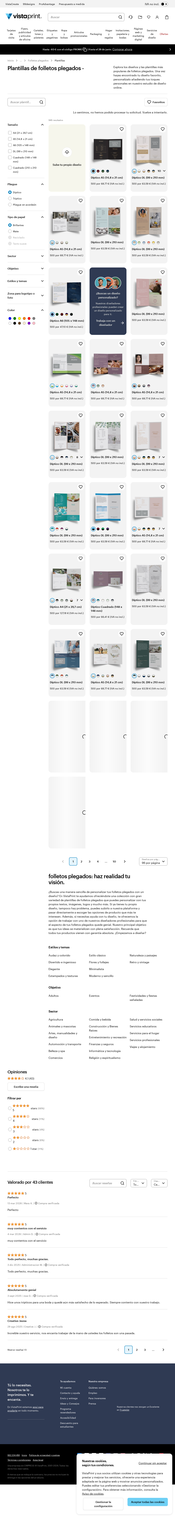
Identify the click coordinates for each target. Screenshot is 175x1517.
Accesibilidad (68, 1408)
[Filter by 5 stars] (9, 1098)
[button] (63, 852)
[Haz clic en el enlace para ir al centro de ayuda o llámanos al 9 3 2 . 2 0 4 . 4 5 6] (130, 17)
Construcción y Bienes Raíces (103, 1018)
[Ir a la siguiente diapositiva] (170, 49)
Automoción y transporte (65, 1034)
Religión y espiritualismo (104, 1048)
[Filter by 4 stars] (9, 1109)
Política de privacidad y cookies (44, 1445)
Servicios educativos (143, 1016)
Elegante (54, 959)
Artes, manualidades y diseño (63, 1025)
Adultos (54, 986)
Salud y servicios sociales (146, 1009)
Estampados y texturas (63, 966)
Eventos (94, 986)
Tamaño (13, 115)
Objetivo (13, 258)
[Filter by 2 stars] (10, 1130)
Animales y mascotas (62, 1016)
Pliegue (12, 174)
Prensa (92, 1393)
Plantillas (60, 60)
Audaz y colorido (59, 945)
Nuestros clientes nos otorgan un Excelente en (138, 1398)
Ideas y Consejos (69, 1393)
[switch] (159, 4)
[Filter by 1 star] (10, 1139)
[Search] (122, 1173)
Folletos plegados (38, 60)
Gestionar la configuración (103, 1504)
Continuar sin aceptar (153, 1463)
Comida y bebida (100, 1009)
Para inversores (97, 1388)
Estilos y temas (17, 271)
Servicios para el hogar (144, 1023)
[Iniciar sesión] (157, 17)
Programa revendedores (68, 1401)
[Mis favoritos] (148, 17)
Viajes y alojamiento (142, 1037)
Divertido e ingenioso (62, 952)
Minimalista (96, 959)
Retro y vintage (139, 952)
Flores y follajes (99, 952)
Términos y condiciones (19, 1450)
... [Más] (21, 60)
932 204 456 (14, 1445)
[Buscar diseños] (41, 102)
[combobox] (84, 17)
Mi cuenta (65, 1378)
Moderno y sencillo (101, 966)
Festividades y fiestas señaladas (143, 988)
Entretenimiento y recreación (108, 1027)
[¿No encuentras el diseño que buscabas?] (108, 291)
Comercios (56, 1048)
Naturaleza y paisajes (143, 945)
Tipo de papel (16, 207)
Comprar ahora (122, 49)
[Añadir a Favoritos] (121, 119)
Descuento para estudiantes (69, 1415)
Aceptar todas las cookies (147, 1501)
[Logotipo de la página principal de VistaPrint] (23, 17)
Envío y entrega (69, 1388)
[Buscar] (120, 17)
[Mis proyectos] (140, 17)
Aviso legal (38, 1450)
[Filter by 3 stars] (10, 1120)
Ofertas (164, 33)
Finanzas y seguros (101, 1034)
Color (11, 300)
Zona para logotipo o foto (21, 286)
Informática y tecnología (105, 1041)
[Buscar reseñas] (105, 1174)
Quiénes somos (97, 1378)
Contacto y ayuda (70, 1383)
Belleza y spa (57, 1041)
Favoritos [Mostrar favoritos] (156, 102)
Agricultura (56, 1009)
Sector (12, 246)
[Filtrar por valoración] (139, 1173)
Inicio (11, 60)
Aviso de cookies (93, 1493)
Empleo (93, 1383)
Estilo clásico (97, 945)
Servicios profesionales (145, 1030)
